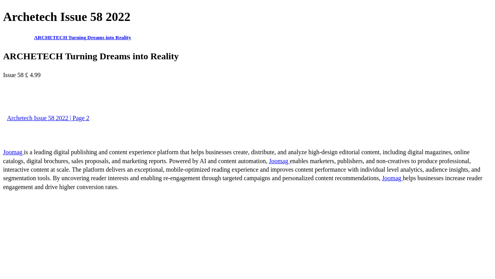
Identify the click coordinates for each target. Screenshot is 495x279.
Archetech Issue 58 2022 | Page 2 (48, 118)
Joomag (13, 152)
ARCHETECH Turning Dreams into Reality (82, 37)
